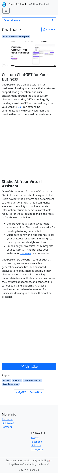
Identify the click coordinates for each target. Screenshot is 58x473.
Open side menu (29, 20)
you (20, 107)
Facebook (36, 441)
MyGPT (22, 392)
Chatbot (17, 380)
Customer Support (32, 380)
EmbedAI (35, 392)
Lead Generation (10, 384)
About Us (7, 419)
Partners (7, 427)
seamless (25, 253)
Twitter (35, 438)
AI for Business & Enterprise (16, 36)
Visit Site (49, 29)
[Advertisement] (29, 148)
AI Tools (6, 380)
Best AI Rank (25, 4)
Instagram (37, 449)
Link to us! (8, 423)
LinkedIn (36, 445)
